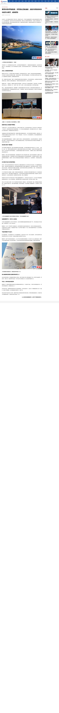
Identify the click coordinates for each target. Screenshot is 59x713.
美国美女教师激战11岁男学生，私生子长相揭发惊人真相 (51, 68)
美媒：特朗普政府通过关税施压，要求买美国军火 (51, 53)
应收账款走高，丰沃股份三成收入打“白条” (51, 35)
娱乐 (52, 1)
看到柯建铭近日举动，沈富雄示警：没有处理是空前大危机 (51, 90)
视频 (55, 1)
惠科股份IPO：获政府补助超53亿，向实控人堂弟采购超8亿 (51, 38)
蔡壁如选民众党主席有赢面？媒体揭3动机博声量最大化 (51, 84)
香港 (12, 1)
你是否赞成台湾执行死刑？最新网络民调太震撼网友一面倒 (51, 87)
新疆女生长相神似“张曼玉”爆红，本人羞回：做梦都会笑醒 (51, 76)
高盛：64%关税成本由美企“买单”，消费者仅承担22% (50, 50)
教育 (48, 1)
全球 (19, 1)
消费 (26, 1)
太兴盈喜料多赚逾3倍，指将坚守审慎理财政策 (51, 20)
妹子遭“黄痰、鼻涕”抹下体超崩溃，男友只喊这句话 (51, 70)
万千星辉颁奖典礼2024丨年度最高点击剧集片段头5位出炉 (51, 93)
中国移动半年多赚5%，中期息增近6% (51, 22)
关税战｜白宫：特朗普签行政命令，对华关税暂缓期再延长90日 (51, 47)
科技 (32, 1)
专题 (45, 1)
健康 (29, 1)
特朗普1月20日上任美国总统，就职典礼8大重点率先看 (51, 82)
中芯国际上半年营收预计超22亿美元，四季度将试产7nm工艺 (51, 17)
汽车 (39, 1)
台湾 (16, 1)
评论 (42, 1)
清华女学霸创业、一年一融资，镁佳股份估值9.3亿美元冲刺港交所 (51, 32)
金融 (22, 1)
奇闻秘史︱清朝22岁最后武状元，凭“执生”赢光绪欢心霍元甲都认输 (51, 79)
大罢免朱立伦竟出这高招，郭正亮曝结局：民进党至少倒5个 (51, 73)
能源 (35, 1)
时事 (9, 1)
